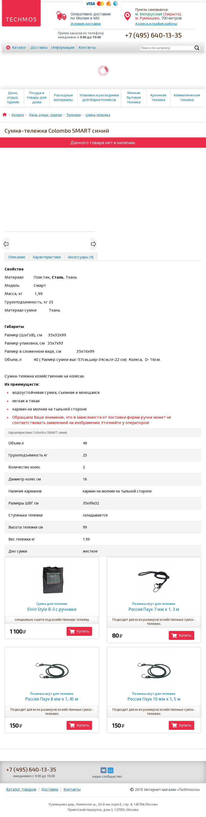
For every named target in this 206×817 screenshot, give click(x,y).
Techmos (21, 19)
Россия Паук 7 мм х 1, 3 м (154, 606)
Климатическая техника (187, 97)
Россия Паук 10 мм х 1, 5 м (154, 696)
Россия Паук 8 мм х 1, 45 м (51, 696)
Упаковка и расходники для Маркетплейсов (99, 97)
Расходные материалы (63, 97)
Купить (83, 631)
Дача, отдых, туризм (13, 97)
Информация (62, 47)
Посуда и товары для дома (36, 97)
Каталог (19, 47)
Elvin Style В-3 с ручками (51, 606)
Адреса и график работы (156, 23)
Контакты (87, 47)
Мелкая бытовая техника (134, 97)
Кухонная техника (158, 97)
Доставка (38, 47)
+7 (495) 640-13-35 (153, 35)
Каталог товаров (21, 789)
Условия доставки (86, 23)
